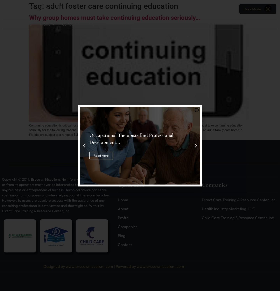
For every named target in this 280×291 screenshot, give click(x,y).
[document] (140, 145)
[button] (196, 110)
